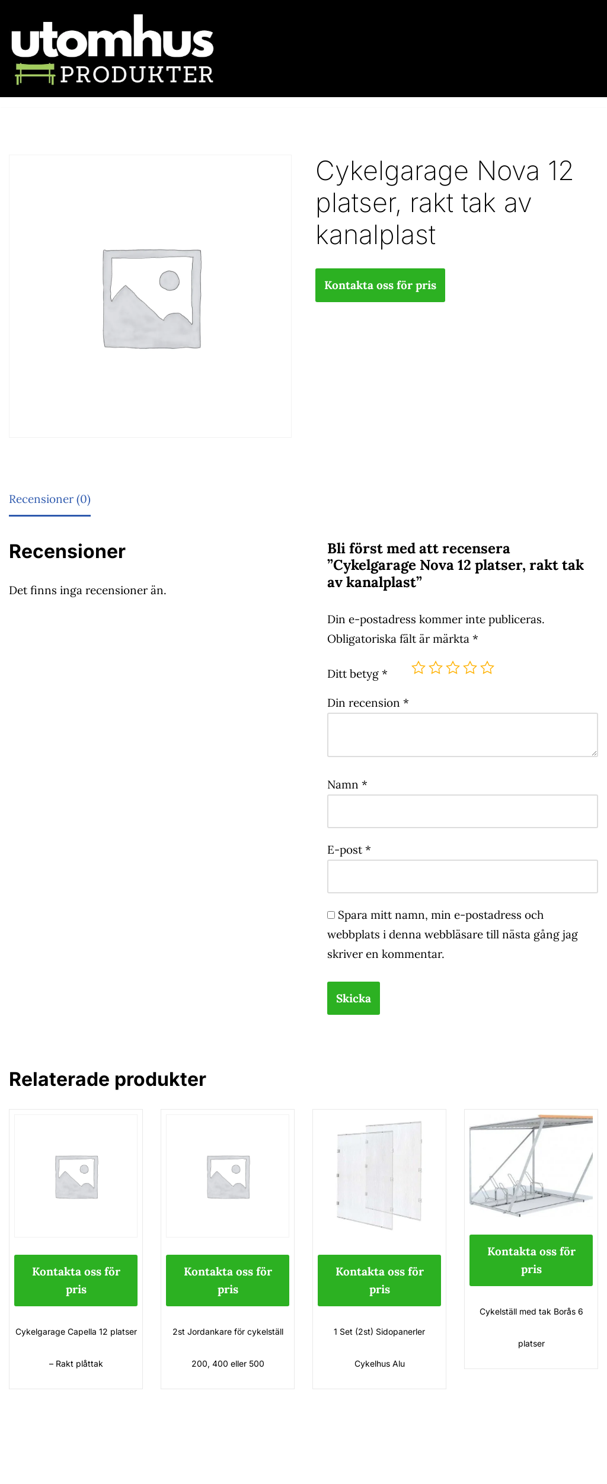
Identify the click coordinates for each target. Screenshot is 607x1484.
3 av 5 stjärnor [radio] (453, 668)
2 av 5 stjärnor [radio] (436, 668)
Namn (347, 784)
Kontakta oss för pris (380, 285)
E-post (349, 849)
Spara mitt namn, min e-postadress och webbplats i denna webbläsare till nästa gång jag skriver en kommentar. (452, 934)
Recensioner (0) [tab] (50, 499)
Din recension (368, 702)
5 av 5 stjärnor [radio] (487, 668)
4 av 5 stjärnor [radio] (470, 668)
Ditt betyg (357, 673)
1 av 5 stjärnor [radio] (418, 668)
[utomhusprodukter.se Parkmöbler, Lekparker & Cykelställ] (112, 48)
